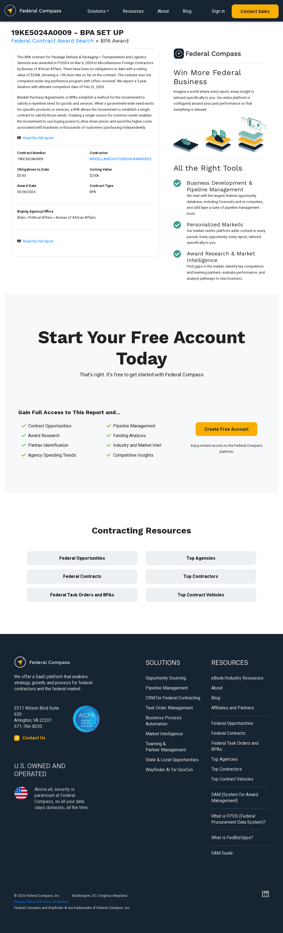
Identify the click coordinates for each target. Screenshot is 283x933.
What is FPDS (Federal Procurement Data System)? (238, 819)
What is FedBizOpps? (232, 837)
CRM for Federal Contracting (173, 698)
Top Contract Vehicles (201, 595)
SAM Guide (222, 853)
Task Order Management (169, 707)
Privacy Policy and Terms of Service (41, 902)
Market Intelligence (164, 733)
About (163, 11)
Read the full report (38, 138)
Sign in (218, 11)
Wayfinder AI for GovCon (169, 769)
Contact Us (34, 738)
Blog (187, 11)
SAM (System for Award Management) (234, 797)
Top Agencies (200, 558)
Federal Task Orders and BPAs (82, 595)
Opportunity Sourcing (166, 678)
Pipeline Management (167, 688)
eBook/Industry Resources (237, 678)
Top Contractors (200, 576)
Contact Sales (255, 11)
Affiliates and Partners (232, 707)
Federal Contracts (82, 576)
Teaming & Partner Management (166, 746)
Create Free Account (226, 429)
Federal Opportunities (82, 558)
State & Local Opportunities (172, 759)
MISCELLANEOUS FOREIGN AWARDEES (120, 159)
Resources (133, 11)
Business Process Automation (163, 720)
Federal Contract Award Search (52, 40)
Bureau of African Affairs (76, 217)
